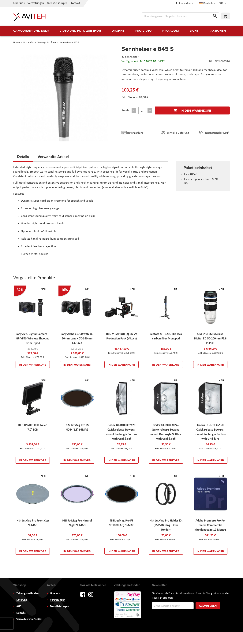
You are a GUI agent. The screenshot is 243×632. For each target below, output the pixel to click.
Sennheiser (132, 56)
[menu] (121, 31)
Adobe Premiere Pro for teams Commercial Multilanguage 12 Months (210, 525)
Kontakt (75, 3)
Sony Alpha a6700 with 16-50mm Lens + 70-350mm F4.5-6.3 (77, 339)
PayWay (128, 605)
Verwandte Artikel (53, 156)
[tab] (23, 158)
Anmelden (184, 3)
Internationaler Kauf (216, 132)
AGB (18, 606)
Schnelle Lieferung (178, 132)
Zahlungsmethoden (27, 593)
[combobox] (180, 16)
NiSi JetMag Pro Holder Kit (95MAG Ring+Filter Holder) (166, 525)
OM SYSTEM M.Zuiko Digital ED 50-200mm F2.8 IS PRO (210, 339)
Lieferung (21, 600)
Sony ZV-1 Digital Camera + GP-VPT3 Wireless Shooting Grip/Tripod (33, 339)
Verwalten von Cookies (29, 619)
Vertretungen (36, 3)
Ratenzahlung (135, 132)
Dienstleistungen (57, 3)
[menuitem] (30, 31)
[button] (223, 3)
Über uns (18, 3)
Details (23, 156)
